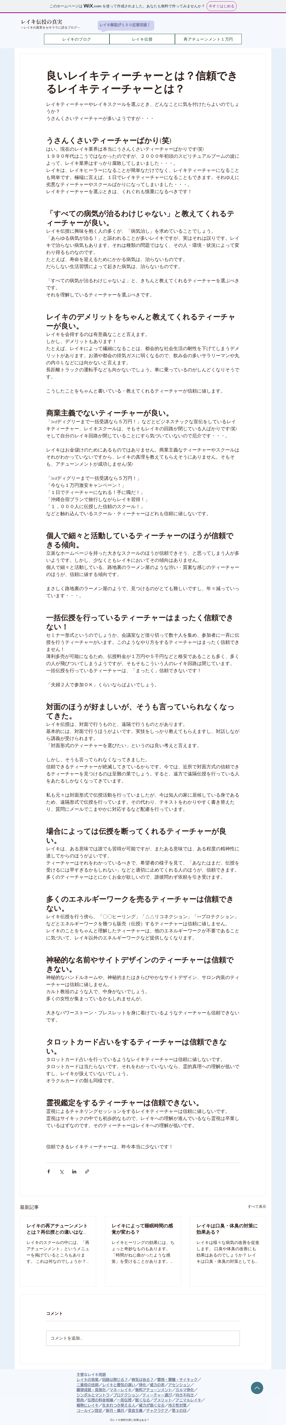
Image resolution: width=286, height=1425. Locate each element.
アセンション (179, 1385)
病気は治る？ (142, 1380)
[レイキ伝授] (142, 39)
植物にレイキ (87, 1405)
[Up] (257, 1388)
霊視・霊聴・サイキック (177, 1380)
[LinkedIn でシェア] (74, 1171)
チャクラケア (157, 1410)
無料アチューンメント (153, 1390)
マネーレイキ (120, 1390)
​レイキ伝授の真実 (41, 21)
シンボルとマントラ (92, 1395)
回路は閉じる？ (115, 1380)
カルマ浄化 (184, 1390)
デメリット (162, 1400)
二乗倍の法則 (87, 1385)
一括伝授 (124, 1400)
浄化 (142, 1385)
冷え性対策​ (177, 1405)
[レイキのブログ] (76, 39)
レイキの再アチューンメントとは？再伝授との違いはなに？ (57, 1229)
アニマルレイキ (188, 1400)
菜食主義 (135, 1410)
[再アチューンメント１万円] (208, 39)
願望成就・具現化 (91, 1390)
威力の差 (157, 1385)
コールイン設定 (89, 1410)
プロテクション (126, 1395)
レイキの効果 (87, 1380)
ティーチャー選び (157, 1395)
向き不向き (184, 1395)
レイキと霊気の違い (118, 1385)
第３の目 (179, 1410)
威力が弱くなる (151, 1405)
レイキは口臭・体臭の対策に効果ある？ (227, 1229)
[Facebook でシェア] (48, 1171)
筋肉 (80, 1400)
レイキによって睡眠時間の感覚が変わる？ (142, 1229)
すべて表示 (257, 1207)
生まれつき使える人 (118, 1405)
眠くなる (142, 1400)
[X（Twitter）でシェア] (61, 1171)
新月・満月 (115, 1410)
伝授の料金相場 (100, 1400)
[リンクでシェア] (87, 1171)
